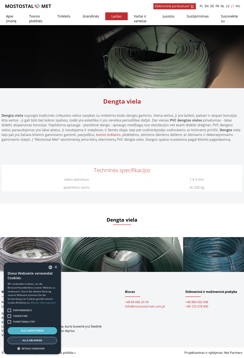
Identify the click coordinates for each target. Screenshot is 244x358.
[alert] (32, 308)
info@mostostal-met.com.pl (145, 306)
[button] (32, 348)
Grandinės (91, 16)
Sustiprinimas (198, 16)
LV (227, 6)
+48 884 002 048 (196, 302)
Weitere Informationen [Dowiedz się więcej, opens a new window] (43, 302)
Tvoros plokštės (35, 18)
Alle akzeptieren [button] (32, 330)
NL (222, 6)
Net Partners (233, 353)
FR (217, 6)
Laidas (116, 16)
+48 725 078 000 (196, 306)
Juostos (169, 16)
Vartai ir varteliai (140, 18)
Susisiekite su (229, 18)
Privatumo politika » (61, 353)
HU (238, 6)
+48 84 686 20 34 (137, 302)
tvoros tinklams (108, 134)
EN (207, 6)
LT (232, 6)
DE (212, 6)
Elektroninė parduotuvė (174, 6)
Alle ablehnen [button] (32, 340)
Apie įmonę (11, 18)
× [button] (55, 267)
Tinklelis (63, 16)
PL (201, 6)
